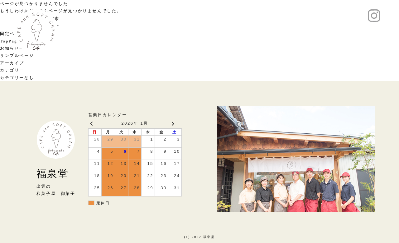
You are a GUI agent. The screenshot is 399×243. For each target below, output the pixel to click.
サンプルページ (17, 55)
